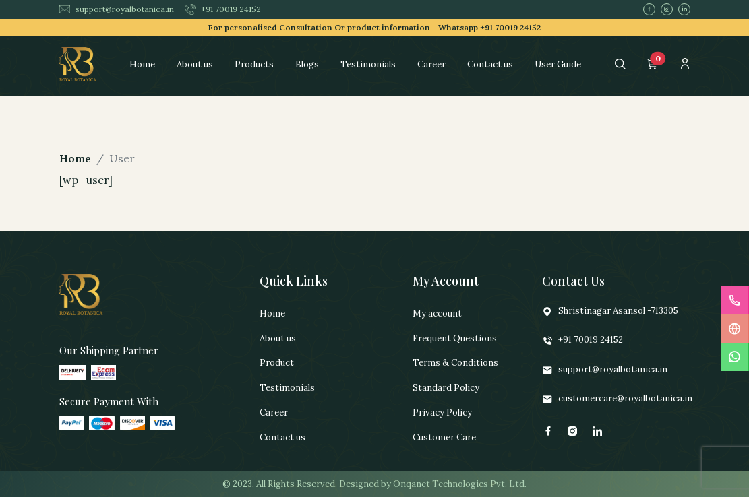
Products (254, 64)
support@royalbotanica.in (116, 9)
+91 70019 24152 (223, 9)
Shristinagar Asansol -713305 (610, 311)
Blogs (307, 64)
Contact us (490, 64)
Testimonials (368, 64)
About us (195, 64)
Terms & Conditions (455, 362)
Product (277, 362)
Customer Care (444, 437)
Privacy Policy (442, 412)
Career (431, 64)
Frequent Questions (455, 338)
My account (437, 313)
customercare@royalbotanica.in (617, 399)
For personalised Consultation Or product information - (374, 27)
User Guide (558, 64)
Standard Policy (446, 387)
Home (142, 64)
